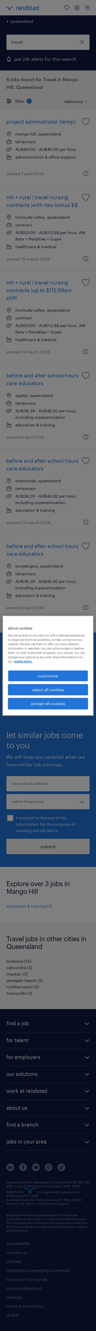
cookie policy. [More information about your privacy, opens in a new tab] (23, 661)
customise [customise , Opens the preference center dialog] (48, 675)
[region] (47, 665)
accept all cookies (48, 703)
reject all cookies (48, 689)
